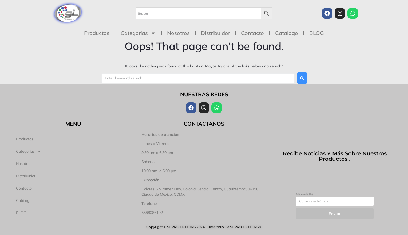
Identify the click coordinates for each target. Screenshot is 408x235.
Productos (96, 33)
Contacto (252, 33)
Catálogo (286, 33)
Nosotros (178, 33)
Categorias (138, 33)
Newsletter (305, 194)
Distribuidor (215, 33)
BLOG (316, 33)
